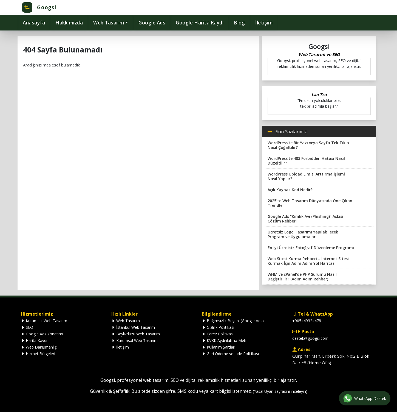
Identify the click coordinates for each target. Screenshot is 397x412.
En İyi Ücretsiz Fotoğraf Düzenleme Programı (311, 247)
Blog (239, 23)
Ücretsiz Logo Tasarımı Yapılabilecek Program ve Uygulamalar (303, 234)
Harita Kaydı (34, 340)
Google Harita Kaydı (199, 23)
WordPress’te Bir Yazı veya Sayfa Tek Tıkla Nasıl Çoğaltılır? (308, 145)
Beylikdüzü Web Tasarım (135, 333)
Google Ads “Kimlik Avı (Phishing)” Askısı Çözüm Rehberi (305, 219)
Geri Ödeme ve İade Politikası (230, 353)
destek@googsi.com (310, 338)
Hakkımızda (69, 23)
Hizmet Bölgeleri (38, 353)
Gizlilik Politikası (218, 327)
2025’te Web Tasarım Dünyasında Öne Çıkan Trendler (310, 203)
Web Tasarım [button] (108, 23)
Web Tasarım (125, 320)
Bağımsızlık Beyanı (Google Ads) (233, 320)
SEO (27, 327)
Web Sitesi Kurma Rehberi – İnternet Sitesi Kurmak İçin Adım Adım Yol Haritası (308, 261)
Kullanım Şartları (218, 347)
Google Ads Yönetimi (42, 333)
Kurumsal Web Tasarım (44, 320)
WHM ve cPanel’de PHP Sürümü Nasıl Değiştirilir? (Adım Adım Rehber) (302, 277)
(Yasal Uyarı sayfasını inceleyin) (280, 391)
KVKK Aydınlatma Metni (225, 340)
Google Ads (151, 23)
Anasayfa (34, 23)
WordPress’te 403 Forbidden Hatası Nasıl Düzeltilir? (306, 161)
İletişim (264, 23)
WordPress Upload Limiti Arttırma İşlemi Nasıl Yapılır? (306, 176)
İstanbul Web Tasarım (133, 327)
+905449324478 (306, 320)
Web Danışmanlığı (39, 347)
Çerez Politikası (218, 333)
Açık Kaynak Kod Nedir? (290, 189)
